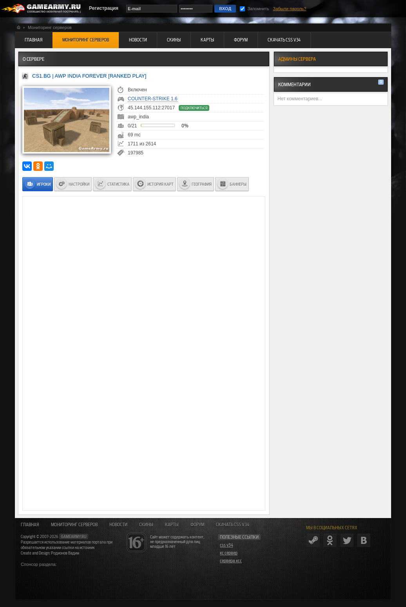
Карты (172, 524)
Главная (30, 524)
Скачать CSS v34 (232, 524)
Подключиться (194, 108)
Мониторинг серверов (74, 524)
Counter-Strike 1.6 (153, 98)
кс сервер (228, 553)
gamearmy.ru (73, 536)
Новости (118, 524)
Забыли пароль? (289, 8)
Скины (146, 524)
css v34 (226, 545)
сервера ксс (231, 561)
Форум (197, 524)
